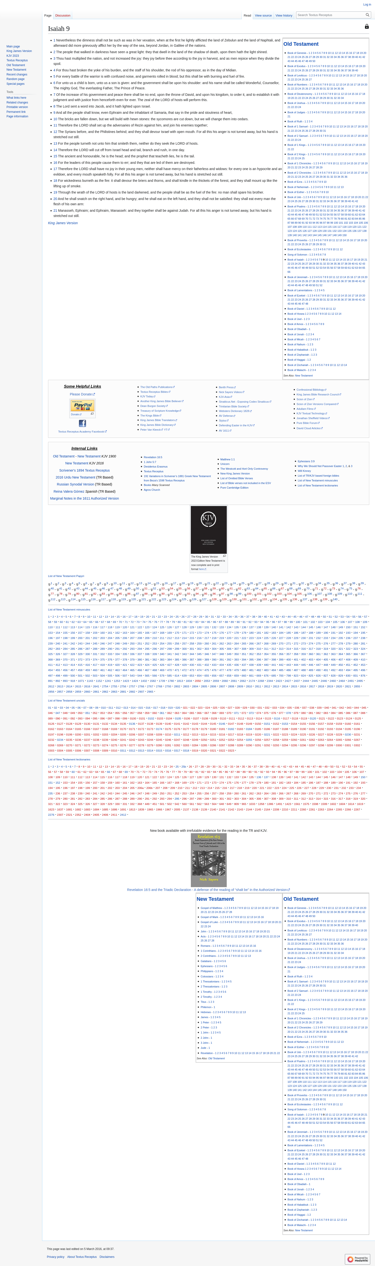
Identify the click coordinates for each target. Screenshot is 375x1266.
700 (281, 675)
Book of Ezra (294, 181)
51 (317, 214)
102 (346, 222)
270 (281, 643)
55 (331, 214)
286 (80, 648)
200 (80, 637)
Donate (75, 414)
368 (50, 659)
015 (140, 707)
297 (162, 648)
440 (266, 664)
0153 (285, 723)
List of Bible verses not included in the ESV (246, 483)
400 (288, 659)
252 (147, 643)
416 (87, 664)
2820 (339, 686)
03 (61, 707)
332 (102, 654)
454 (50, 670)
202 (95, 637)
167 (154, 632)
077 (281, 712)
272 (296, 643)
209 (147, 637)
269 (273, 643)
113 (319, 226)
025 (215, 707)
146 (324, 235)
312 (273, 648)
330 (87, 654)
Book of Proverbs (297, 240)
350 (236, 654)
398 (273, 659)
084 (333, 712)
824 (303, 675)
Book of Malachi (296, 370)
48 (306, 61)
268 (266, 643)
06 (79, 707)
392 (229, 659)
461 (102, 670)
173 (199, 632)
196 (50, 637)
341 (169, 654)
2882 (132, 691)
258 (191, 643)
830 (348, 675)
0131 (96, 723)
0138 (150, 723)
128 (314, 230)
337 (140, 654)
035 (289, 707)
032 (267, 707)
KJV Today (146, 396)
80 (342, 218)
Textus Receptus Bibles (154, 391)
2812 (267, 686)
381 (147, 659)
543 (132, 675)
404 (318, 659)
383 (162, 659)
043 (349, 707)
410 (363, 659)
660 (244, 675)
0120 (313, 718)
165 (140, 632)
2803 (186, 686)
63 (360, 214)
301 (191, 648)
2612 (51, 686)
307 (236, 648)
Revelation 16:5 (153, 457)
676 (266, 675)
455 (57, 670)
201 (87, 637)
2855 (357, 686)
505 (110, 675)
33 (331, 57)
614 (177, 675)
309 (251, 648)
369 (57, 659)
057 (132, 712)
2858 (69, 691)
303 (206, 648)
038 (311, 707)
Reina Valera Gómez (69, 491)
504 (102, 675)
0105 (178, 718)
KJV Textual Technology (311, 413)
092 (72, 718)
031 (259, 707)
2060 (225, 680)
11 (332, 52)
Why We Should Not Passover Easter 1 (321, 466)
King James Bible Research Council (318, 394)
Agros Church (152, 489)
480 (244, 670)
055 (117, 712)
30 (321, 57)
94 (313, 222)
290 (110, 648)
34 (335, 57)
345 (199, 654)
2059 (216, 680)
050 (80, 712)
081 (311, 712)
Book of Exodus (296, 66)
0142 (186, 723)
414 (72, 664)
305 (221, 648)
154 (57, 632)
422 (132, 664)
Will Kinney (304, 470)
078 (288, 712)
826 (318, 675)
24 (299, 57)
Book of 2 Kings (296, 154)
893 (65, 680)
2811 (258, 686)
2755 (114, 686)
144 (314, 235)
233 (326, 637)
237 (355, 637)
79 (338, 218)
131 (329, 230)
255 (169, 643)
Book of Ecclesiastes (299, 249)
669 (259, 675)
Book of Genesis (296, 52)
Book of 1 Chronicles (299, 163)
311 (266, 648)
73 (317, 218)
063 (177, 712)
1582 (153, 680)
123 (289, 230)
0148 (240, 723)
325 (50, 654)
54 (328, 214)
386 (184, 659)
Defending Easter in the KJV (235, 425)
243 (80, 643)
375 (102, 659)
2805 (204, 686)
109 (300, 226)
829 (340, 675)
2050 (198, 680)
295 (147, 648)
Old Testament (301, 44)
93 (310, 222)
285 (72, 648)
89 (296, 222)
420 (117, 664)
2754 (105, 686)
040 (327, 707)
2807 (222, 686)
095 (95, 718)
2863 (114, 691)
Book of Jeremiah (297, 277)
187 (303, 632)
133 (339, 230)
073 (251, 712)
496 (363, 670)
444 (296, 664)
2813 (276, 686)
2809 (240, 686)
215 (191, 637)
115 (329, 226)
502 (87, 675)
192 (340, 632)
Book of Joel (294, 319)
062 (169, 712)
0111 (232, 718)
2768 (159, 686)
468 (154, 670)
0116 (277, 718)
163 (124, 632)
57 (338, 214)
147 (329, 235)
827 (326, 675)
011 (111, 707)
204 (110, 637)
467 (147, 670)
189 (318, 632)
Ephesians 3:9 (306, 461)
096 (102, 718)
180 (251, 632)
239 (50, 643)
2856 (51, 691)
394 (244, 659)
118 (344, 226)
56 (335, 214)
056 (124, 712)
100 (336, 222)
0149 (249, 723)
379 (132, 659)
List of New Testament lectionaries (318, 485)
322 (348, 648)
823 (296, 675)
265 (244, 643)
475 (206, 670)
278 (340, 643)
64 (363, 214)
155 (65, 632)
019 (170, 707)
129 (319, 230)
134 (344, 230)
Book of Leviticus (297, 75)
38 (349, 57)
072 (244, 712)
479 (236, 670)
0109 (214, 718)
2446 (324, 680)
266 (251, 643)
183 (273, 632)
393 (236, 659)
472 (184, 670)
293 (132, 648)
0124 (349, 718)
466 (140, 670)
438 (251, 664)
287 (87, 648)
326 (57, 654)
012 (118, 707)
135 (349, 230)
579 (162, 675)
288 (95, 648)
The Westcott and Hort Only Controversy (244, 468)
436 (236, 664)
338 (147, 654)
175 (214, 632)
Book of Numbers (297, 84)
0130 (87, 723)
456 (65, 670)
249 (124, 643)
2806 (213, 686)
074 (259, 712)
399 (281, 659)
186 (296, 632)
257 (184, 643)
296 (154, 648)
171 (184, 632)
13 (339, 52)
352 (251, 654)
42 (363, 57)
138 (364, 230)
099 (124, 718)
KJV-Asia (224, 396)
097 (110, 718)
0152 (276, 723)
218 (214, 637)
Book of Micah (295, 339)
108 (294, 226)
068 (214, 712)
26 (306, 57)
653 (191, 675)
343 (184, 654)
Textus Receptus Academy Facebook (81, 431)
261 (214, 643)
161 (110, 632)
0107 (196, 718)
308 (244, 648)
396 (259, 659)
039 (319, 707)
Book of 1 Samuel (297, 126)
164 (132, 632)
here (201, 569)
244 (87, 643)
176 (221, 632)
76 (328, 218)
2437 (297, 680)
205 (117, 637)
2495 (360, 680)
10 (329, 52)
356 (281, 654)
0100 (133, 718)
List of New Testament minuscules (318, 480)
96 (321, 222)
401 (296, 659)
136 (354, 230)
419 (110, 664)
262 (221, 643)
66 (292, 218)
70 (306, 218)
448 (326, 664)
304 (214, 648)
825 (311, 675)
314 (288, 648)
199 (72, 637)
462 (110, 670)
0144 (204, 723)
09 (96, 707)
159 (95, 632)
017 (155, 707)
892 (57, 680)
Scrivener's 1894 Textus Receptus (84, 470)
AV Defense (226, 415)
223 (251, 637)
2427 (288, 680)
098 (117, 718)
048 (65, 712)
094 (87, 718)
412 (57, 664)
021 (185, 707)
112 (314, 226)
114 (324, 226)
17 (354, 52)
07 (85, 707)
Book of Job (294, 197)
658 (229, 675)
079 (296, 712)
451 (348, 664)
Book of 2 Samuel (297, 135)
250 (132, 643)
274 (311, 643)
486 (288, 670)
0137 (141, 723)
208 (140, 637)
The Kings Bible (149, 415)
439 (259, 664)
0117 (286, 718)
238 (363, 637)
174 (206, 632)
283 (57, 648)
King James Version (63, 223)
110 (305, 226)
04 (67, 707)
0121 (322, 718)
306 (229, 648)
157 (80, 632)
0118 (295, 718)
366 (355, 654)
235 (340, 637)
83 (353, 218)
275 (318, 643)
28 (313, 57)
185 (288, 632)
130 (324, 230)
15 (347, 52)
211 (162, 637)
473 (191, 670)
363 (333, 654)
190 (326, 632)
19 (361, 52)
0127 (60, 723)
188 (311, 632)
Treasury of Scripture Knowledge (159, 410)
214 (184, 637)
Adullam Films (305, 408)
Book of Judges (296, 112)
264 (236, 643)
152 (363, 627)
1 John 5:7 (150, 462)
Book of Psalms (296, 206)
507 (124, 675)
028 (237, 707)
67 (296, 218)
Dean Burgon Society (152, 406)
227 (281, 637)
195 (363, 632)
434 (221, 664)
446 (311, 664)
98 (328, 222)
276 (326, 643)
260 (206, 643)
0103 (160, 718)
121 (359, 226)
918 (72, 680)
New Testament (304, 375)
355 (273, 654)
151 (355, 627)
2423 (279, 680)
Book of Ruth (294, 121)
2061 (234, 680)
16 (350, 52)
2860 (87, 691)
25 (303, 57)
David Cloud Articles (308, 428)
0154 (294, 723)
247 (110, 643)
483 (266, 670)
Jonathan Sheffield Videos (312, 418)
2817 (312, 686)
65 (288, 218)
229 (296, 637)
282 (50, 648)
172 (191, 632)
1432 (144, 680)
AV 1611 (224, 430)
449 (333, 664)
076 (273, 712)
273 (303, 643)
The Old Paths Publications (156, 387)
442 (281, 664)
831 (355, 675)
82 (349, 218)
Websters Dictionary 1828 (234, 411)
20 (365, 52)
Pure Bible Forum (307, 423)
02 (55, 707)
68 (299, 218)
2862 (105, 691)
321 (340, 648)
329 (80, 654)
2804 (195, 686)
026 (222, 707)
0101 (142, 718)
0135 (123, 723)
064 (184, 712)
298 (169, 648)
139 (289, 235)
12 (336, 52)
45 (296, 61)
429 (184, 664)
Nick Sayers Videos (230, 392)
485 (281, 670)
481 (251, 670)
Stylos (222, 420)
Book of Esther (295, 192)
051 (87, 712)
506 (117, 675)
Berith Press (226, 387)
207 (132, 637)
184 (281, 632)
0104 (169, 718)
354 (266, 654)
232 (318, 637)
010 (103, 707)
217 (206, 637)
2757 (132, 686)
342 (177, 654)
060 (154, 712)
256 (177, 643)
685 (273, 675)
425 (154, 664)
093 (80, 718)
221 (236, 637)
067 (206, 712)
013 (125, 707)
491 (326, 670)
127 (310, 230)
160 (102, 632)
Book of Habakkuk (297, 349)
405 (326, 659)
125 (300, 230)
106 (366, 222)
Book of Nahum (296, 344)
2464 (342, 680)
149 (339, 235)
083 (326, 712)
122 (364, 226)
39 (353, 57)
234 (333, 637)
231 (311, 637)
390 (214, 659)
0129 (78, 723)
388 (199, 659)
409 (355, 659)
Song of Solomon (297, 254)
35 (338, 57)
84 (356, 218)
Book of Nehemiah (298, 187)
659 (236, 675)
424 (147, 664)
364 (340, 654)
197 (57, 637)
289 (102, 648)
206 (124, 637)
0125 (358, 718)
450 (340, 664)
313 (281, 648)
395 (251, 659)
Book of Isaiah (295, 259)
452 (355, 664)
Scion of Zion (304, 399)
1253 (117, 680)
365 (348, 654)
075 (266, 712)
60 (349, 214)
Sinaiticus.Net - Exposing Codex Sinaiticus (244, 401)
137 (359, 230)
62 (356, 214)
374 (95, 659)
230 (303, 637)
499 (65, 675)
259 (199, 643)
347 (214, 654)
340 (162, 654)
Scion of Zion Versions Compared (316, 404)
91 (303, 222)
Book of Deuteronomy (299, 93)
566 (154, 675)
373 (87, 659)
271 (288, 643)
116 (334, 226)
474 (199, 670)
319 (326, 648)
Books (147, 485)
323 (355, 648)
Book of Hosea (295, 313)
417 (95, 664)
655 (206, 675)
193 (348, 632)
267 (259, 643)
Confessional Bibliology (310, 389)
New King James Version (235, 473)
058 (140, 712)
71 (310, 218)
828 (333, 675)
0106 (187, 718)
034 (282, 707)
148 (334, 235)
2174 (252, 680)
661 (251, 675)
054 (110, 712)
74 (321, 218)
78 (335, 218)
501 (80, 675)
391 (221, 659)
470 (169, 670)
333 (110, 654)
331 (95, 654)
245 (95, 643)
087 (355, 712)
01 (49, 707)
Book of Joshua (296, 103)
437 (244, 664)
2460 (333, 680)
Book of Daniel (295, 308)
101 (341, 222)
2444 (306, 680)
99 (331, 222)
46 (299, 61)
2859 (78, 691)
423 (140, 664)
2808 (231, 686)
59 (345, 214)
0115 (268, 718)
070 (229, 712)
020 (178, 707)
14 (343, 52)
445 (303, 664)
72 (313, 218)
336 (132, 654)
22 (292, 57)
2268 (261, 680)
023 (200, 707)
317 (311, 648)
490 (318, 670)
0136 (132, 723)
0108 (205, 718)
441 (273, 664)
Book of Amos (295, 324)
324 (363, 648)
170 (177, 632)
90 (299, 222)
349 (229, 654)
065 (191, 712)
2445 (315, 680)
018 (163, 707)
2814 (285, 686)
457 (72, 670)
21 (288, 57)
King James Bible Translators (157, 420)
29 (317, 57)
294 (140, 648)
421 (124, 664)
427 (169, 664)
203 (102, 637)
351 (244, 654)
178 (236, 632)
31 (324, 57)
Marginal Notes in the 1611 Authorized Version (84, 498)
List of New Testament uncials (66, 700)
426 (162, 664)
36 (342, 57)
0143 (195, 723)
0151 (267, 723)
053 (102, 712)
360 (311, 654)
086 (348, 712)
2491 (351, 680)
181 (259, 632)
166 (147, 632)
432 (206, 664)
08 (90, 707)
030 (252, 707)
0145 (213, 723)
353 (259, 654)
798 (288, 675)
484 (273, 670)
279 (348, 643)
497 (50, 675)
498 (57, 675)
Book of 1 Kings (296, 144)
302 (199, 648)
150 (344, 235)
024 (207, 707)
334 (117, 654)
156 (72, 632)
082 (318, 712)
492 (333, 670)
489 (311, 670)
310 (259, 648)
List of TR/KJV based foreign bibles (318, 475)
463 (117, 670)
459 (87, 670)
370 (65, 659)
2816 (303, 686)
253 (154, 643)
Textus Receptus (153, 471)
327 (65, 654)
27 (310, 57)
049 (72, 712)
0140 (168, 723)
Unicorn (225, 463)
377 (117, 659)
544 (140, 675)
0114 (259, 718)
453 (363, 664)
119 (349, 226)
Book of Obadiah (297, 329)
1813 (180, 680)
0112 (241, 718)
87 (288, 222)
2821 (348, 686)
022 (192, 707)
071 (236, 712)
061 (162, 712)
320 (333, 648)
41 (360, 57)
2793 (168, 686)
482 (259, 670)
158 (87, 632)
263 (229, 643)
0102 (151, 718)
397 (266, 659)
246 (102, 643)
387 (191, 659)
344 (191, 654)
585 (169, 675)
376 (110, 659)
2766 (141, 686)
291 (117, 648)
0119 (304, 718)
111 (310, 226)
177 (229, 632)
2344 (270, 680)
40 (356, 57)
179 (244, 632)
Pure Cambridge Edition (235, 487)
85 (360, 218)
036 (297, 707)
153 (50, 632)
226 (273, 637)
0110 (223, 718)
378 (124, 659)
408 (348, 659)
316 (303, 648)
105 (361, 222)
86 (363, 218)
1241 (108, 680)
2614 (69, 686)
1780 (171, 680)
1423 (126, 680)
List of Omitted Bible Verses (237, 478)
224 (259, 637)
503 (95, 675)
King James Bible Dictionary (156, 424)
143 (310, 235)
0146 (222, 723)
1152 (99, 680)
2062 (243, 680)
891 (50, 680)
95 (317, 222)
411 (50, 664)
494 (348, 670)
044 (356, 707)
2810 (249, 686)
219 (221, 637)
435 (229, 664)
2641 (96, 686)
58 (342, 214)
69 (303, 218)
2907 (141, 691)
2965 (150, 691)
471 (177, 670)
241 (65, 643)
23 (296, 57)
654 (199, 675)
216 (199, 637)
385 (177, 659)
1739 (162, 680)
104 (356, 222)
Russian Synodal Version (75, 484)
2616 (87, 686)
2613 (60, 686)
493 (340, 670)
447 (318, 664)
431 (199, 664)
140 (294, 235)
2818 (321, 686)
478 (229, 670)
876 (363, 675)
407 (340, 659)
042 (341, 707)
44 (292, 61)
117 (339, 226)
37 (345, 57)
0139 (159, 723)
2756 (123, 686)
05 (73, 707)
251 (140, 643)
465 (132, 670)
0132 (105, 723)
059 (147, 712)
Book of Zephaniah (298, 354)
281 (363, 643)
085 (340, 712)
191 (333, 632)
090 (57, 718)
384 (169, 659)
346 (206, 654)
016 (148, 707)
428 (177, 664)
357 (288, 654)
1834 (189, 680)
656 (214, 675)
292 (124, 648)
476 (214, 670)
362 (326, 654)
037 (304, 707)
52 (321, 214)
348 (221, 654)
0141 (177, 723)
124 (294, 230)
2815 (294, 686)
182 (266, 632)
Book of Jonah (295, 334)
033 (274, 707)
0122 (331, 718)
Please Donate (81, 394)
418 (102, 664)
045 (364, 707)
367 (363, 654)
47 (303, 61)
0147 (231, 723)
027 (230, 707)
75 (324, 218)
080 (303, 712)
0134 (114, 723)
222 (244, 637)
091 (65, 718)
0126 (51, 723)
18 (357, 52)
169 (169, 632)
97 (324, 222)
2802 (177, 686)
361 (318, 654)
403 (311, 659)
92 (306, 222)
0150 (258, 723)
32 (328, 57)
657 (221, 675)
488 (303, 670)
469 (162, 670)
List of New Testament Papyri (66, 576)
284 (65, 648)
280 (355, 643)
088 (363, 712)
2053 (207, 680)
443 (288, 664)
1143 (90, 680)
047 (57, 712)
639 (184, 675)
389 (206, 659)
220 (229, 637)
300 (184, 648)
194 (355, 632)
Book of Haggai (296, 359)
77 (331, 218)
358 (296, 654)
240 (57, 643)
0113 (250, 718)
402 (303, 659)
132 (334, 230)
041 (334, 707)
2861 (96, 691)
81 (345, 218)
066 (199, 712)
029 (245, 707)
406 (333, 659)
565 (147, 675)
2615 (78, 686)
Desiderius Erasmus (155, 466)
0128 (69, 723)
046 (50, 712)
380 (140, 659)
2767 (150, 686)
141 (300, 235)
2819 (330, 686)
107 (289, 226)
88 (292, 222)
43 (288, 61)
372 (80, 659)
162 (117, 632)
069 (221, 712)
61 (353, 214)
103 (351, 222)
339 (154, 654)
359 (303, 654)
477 (221, 670)
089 (50, 718)
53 (324, 214)
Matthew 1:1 (228, 459)
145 (319, 235)
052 (95, 712)
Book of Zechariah (297, 365)
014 (133, 707)
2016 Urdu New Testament (75, 477)
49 (310, 61)
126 (305, 230)
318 (318, 648)
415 (80, 664)
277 (333, 643)
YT (165, 429)
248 (117, 643)
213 (177, 637)
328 (72, 654)
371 (72, 659)
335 (124, 654)
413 (65, 664)
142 (305, 235)
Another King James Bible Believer (160, 401)
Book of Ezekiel (296, 295)
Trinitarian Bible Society (233, 406)
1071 (81, 680)
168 (162, 632)
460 (95, 670)
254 (162, 643)
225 (266, 637)
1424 (135, 680)
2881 (123, 691)
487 (296, 670)
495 (355, 670)
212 (169, 637)
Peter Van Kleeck (150, 429)
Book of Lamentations (299, 290)
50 (313, 61)
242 (72, 643)
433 (214, 664)
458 (80, 670)
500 (72, 675)
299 (177, 648)
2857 (60, 691)
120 (354, 226)
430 (191, 664)
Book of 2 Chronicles (299, 172)
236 (348, 637)
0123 (340, 718)
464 (124, 670)
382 (154, 659)
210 (154, 637)
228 (288, 637)
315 (296, 648)
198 (65, 637)
